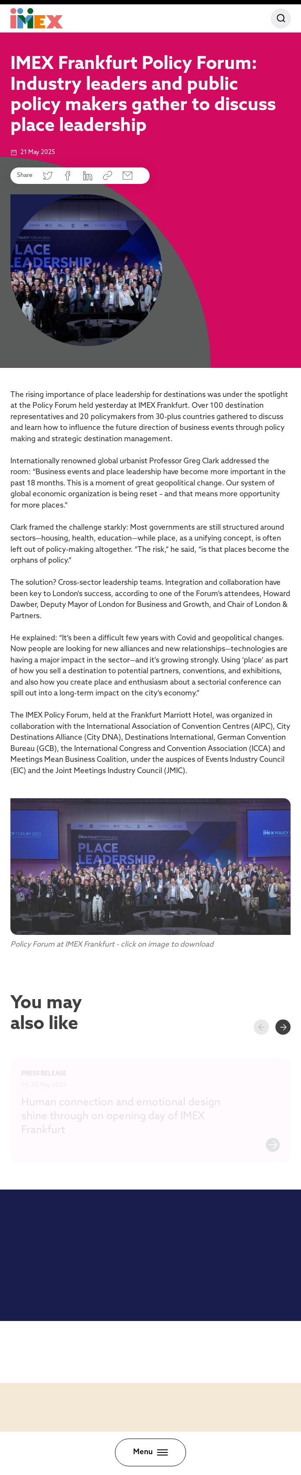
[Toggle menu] (150, 1452)
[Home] (36, 18)
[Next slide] (283, 1027)
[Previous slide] (261, 1027)
